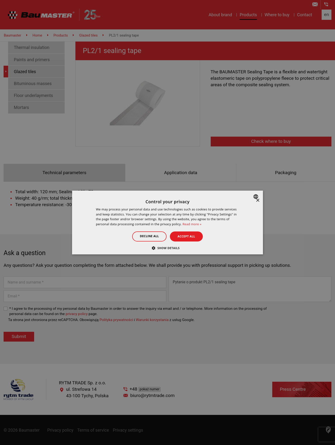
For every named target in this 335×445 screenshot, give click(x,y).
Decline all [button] (149, 236)
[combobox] (256, 196)
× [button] (257, 200)
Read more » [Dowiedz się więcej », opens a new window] (192, 224)
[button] (167, 248)
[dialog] (167, 223)
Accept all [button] (186, 236)
